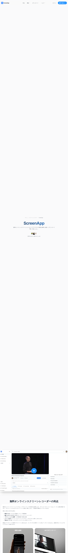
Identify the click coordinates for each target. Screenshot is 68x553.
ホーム (26, 217)
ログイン (54, 3)
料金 (24, 3)
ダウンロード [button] (35, 3)
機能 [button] (28, 3)
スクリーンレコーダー (33, 217)
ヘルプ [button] (43, 3)
